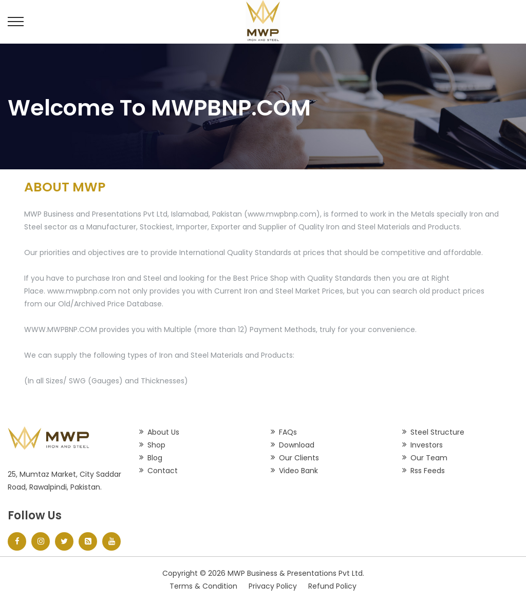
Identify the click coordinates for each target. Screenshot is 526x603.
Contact (162, 470)
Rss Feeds (427, 470)
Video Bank (298, 470)
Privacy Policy (273, 586)
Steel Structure (437, 432)
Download (296, 445)
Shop (156, 445)
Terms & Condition (203, 586)
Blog (154, 458)
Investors (426, 445)
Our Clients (299, 458)
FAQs (288, 432)
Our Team (428, 458)
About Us (163, 432)
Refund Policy (332, 586)
